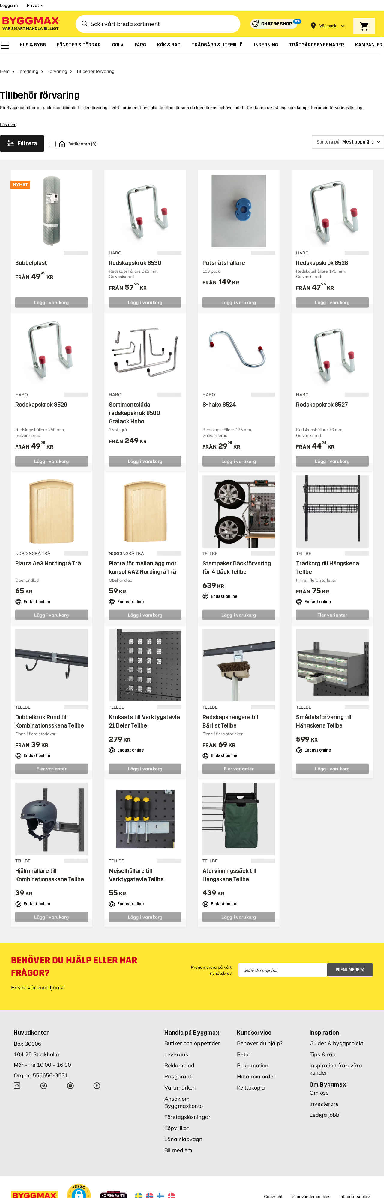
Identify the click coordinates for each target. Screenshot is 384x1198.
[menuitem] (5, 46)
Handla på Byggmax (191, 1023)
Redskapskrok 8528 (322, 253)
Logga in (9, 5)
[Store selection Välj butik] (328, 25)
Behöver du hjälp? (260, 1033)
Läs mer (8, 115)
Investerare (324, 1094)
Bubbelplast (31, 253)
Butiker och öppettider (192, 1033)
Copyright (273, 1187)
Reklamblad (179, 1056)
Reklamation (252, 1056)
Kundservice (254, 1023)
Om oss (319, 1083)
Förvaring (57, 62)
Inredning (28, 62)
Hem (5, 62)
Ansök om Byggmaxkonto (183, 1093)
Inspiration (324, 1023)
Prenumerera (350, 960)
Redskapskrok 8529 (41, 395)
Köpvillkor (176, 1118)
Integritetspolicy (354, 1187)
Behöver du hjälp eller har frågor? (74, 957)
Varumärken (180, 1078)
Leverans (176, 1045)
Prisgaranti (178, 1067)
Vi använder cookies (311, 1187)
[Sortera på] (348, 132)
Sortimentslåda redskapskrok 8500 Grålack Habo (134, 404)
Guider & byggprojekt (336, 1033)
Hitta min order (256, 1067)
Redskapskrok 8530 (135, 253)
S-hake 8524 (219, 395)
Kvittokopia (251, 1078)
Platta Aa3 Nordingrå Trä (48, 554)
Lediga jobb (324, 1105)
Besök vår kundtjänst (37, 978)
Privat (33, 5)
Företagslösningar (187, 1107)
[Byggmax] (30, 24)
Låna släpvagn (183, 1129)
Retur (244, 1045)
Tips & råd (323, 1045)
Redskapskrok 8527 (322, 395)
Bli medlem (178, 1140)
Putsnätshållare (223, 253)
